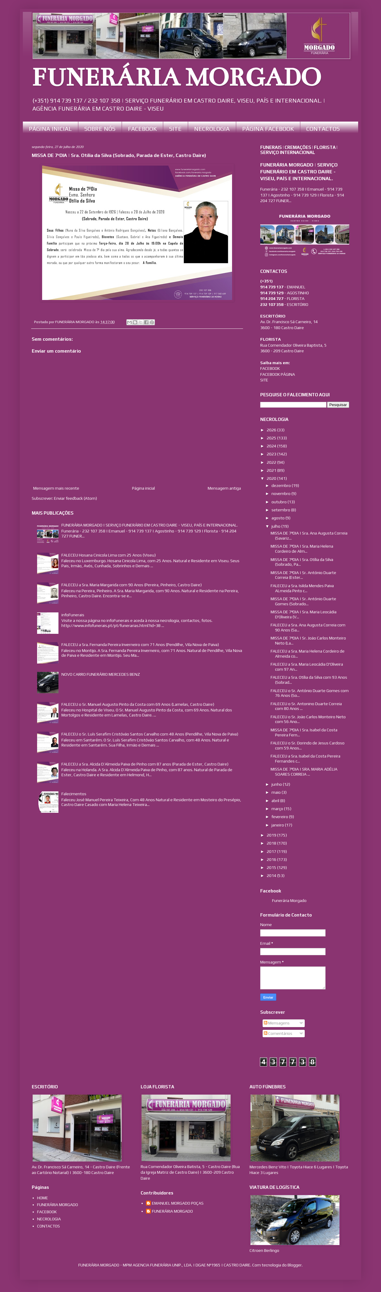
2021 (272, 470)
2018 (272, 843)
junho (277, 784)
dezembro (282, 485)
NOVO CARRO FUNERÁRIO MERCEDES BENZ (100, 674)
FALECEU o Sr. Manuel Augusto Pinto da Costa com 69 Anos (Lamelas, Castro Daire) (137, 704)
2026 (272, 429)
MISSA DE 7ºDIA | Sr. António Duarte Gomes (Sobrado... (303, 601)
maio (277, 792)
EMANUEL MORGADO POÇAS (178, 1203)
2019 (272, 835)
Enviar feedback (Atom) (75, 498)
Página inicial (143, 488)
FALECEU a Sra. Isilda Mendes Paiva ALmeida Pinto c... (302, 588)
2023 (272, 454)
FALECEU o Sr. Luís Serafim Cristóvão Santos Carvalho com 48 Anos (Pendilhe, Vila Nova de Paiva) (149, 734)
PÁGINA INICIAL (50, 128)
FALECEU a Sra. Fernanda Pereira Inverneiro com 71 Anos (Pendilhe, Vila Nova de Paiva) (140, 644)
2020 (272, 478)
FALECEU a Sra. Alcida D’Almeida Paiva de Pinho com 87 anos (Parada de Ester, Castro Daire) (144, 764)
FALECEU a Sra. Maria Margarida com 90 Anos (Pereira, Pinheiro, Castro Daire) (131, 584)
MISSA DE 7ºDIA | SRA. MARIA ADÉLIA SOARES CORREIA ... (304, 772)
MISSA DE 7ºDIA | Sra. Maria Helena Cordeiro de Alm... (302, 549)
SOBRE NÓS (99, 128)
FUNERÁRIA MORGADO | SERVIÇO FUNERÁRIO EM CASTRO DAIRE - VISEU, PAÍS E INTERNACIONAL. (149, 525)
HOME (42, 1197)
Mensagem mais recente (56, 488)
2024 (272, 446)
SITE (175, 128)
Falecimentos (73, 793)
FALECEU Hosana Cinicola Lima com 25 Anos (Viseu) (108, 555)
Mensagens (277, 1023)
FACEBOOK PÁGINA (277, 374)
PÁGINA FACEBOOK (268, 128)
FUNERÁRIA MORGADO (176, 77)
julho (276, 526)
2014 (272, 875)
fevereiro (280, 816)
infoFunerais (72, 614)
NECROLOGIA (212, 128)
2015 (272, 867)
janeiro (278, 825)
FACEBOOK (142, 128)
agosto (278, 517)
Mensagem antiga (224, 488)
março (278, 808)
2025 (272, 438)
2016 (272, 859)
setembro (281, 509)
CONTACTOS (323, 128)
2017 (272, 851)
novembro (281, 493)
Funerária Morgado (289, 900)
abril (276, 800)
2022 (272, 462)
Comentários (278, 1033)
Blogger (295, 1265)
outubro (280, 501)
